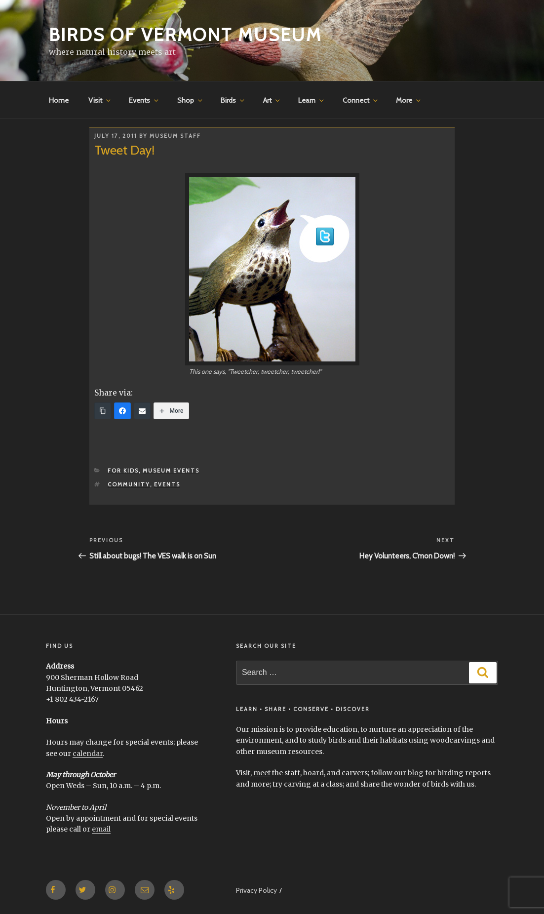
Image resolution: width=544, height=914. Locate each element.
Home (59, 100)
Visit (100, 100)
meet (262, 772)
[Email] (142, 410)
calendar (88, 753)
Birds (233, 100)
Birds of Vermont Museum (185, 34)
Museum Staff (175, 135)
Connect (361, 100)
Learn (311, 100)
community (129, 484)
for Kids (123, 470)
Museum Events (171, 470)
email (101, 829)
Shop (190, 100)
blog (416, 772)
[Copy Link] (102, 410)
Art (272, 100)
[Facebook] (122, 410)
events (167, 484)
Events (144, 100)
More (409, 100)
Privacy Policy (256, 890)
